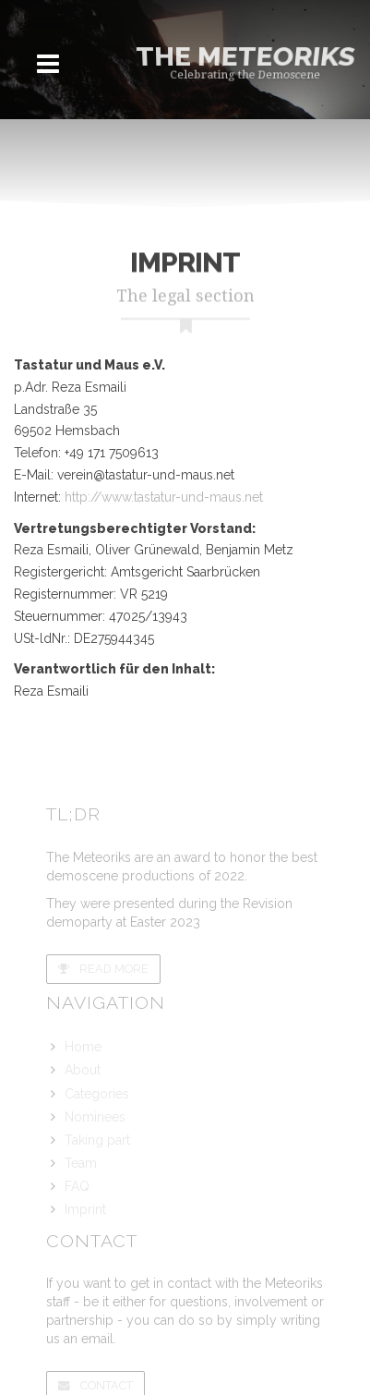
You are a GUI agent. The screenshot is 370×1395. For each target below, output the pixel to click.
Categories (97, 1093)
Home (83, 1046)
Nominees (95, 1117)
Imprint (85, 1209)
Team (81, 1163)
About (83, 1069)
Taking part (97, 1140)
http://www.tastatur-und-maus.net (164, 497)
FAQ (77, 1186)
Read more (103, 969)
